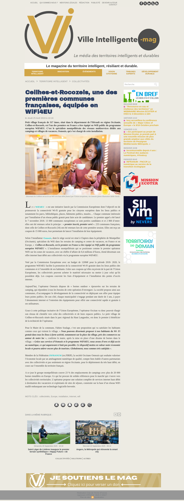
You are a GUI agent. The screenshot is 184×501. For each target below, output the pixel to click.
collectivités (44, 396)
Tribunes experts (130, 72)
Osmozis (47, 238)
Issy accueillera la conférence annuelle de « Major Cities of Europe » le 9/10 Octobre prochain (140, 119)
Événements (89, 71)
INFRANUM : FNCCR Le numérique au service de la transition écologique (140, 154)
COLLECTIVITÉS (88, 81)
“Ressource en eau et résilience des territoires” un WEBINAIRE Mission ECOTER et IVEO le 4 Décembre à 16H (141, 108)
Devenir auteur (109, 3)
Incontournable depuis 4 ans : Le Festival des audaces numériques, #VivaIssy (140, 144)
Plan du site (85, 497)
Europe (55, 396)
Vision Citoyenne (111, 72)
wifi (81, 396)
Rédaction (84, 3)
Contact (113, 5)
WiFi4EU (40, 207)
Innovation (63, 71)
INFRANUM (55, 355)
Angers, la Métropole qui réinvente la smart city (97, 449)
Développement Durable (150, 72)
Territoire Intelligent (37, 72)
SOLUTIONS (77, 458)
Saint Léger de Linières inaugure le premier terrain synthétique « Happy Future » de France (49, 450)
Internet (74, 396)
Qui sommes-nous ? (49, 3)
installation (65, 396)
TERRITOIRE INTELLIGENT (57, 81)
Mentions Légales (69, 3)
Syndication (99, 497)
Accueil (34, 3)
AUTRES (89, 458)
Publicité (95, 3)
